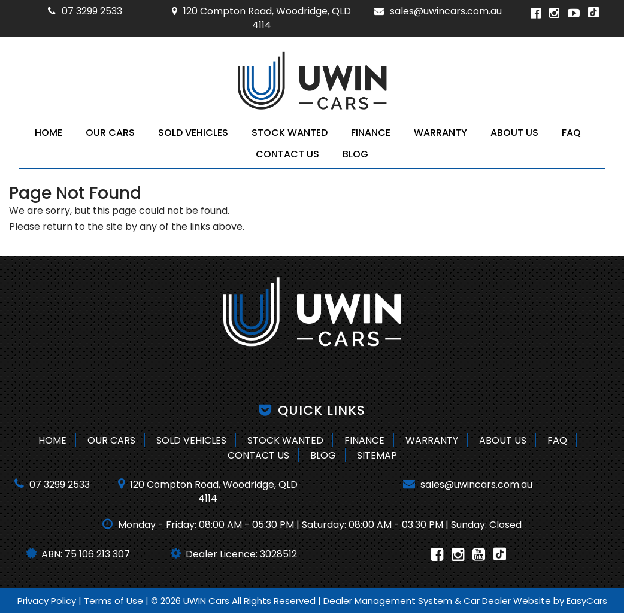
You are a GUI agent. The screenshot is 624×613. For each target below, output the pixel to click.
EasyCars (587, 600)
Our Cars (110, 132)
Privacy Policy (47, 600)
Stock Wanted (290, 132)
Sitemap (377, 455)
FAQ (571, 132)
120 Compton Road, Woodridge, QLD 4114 (261, 18)
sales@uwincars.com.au (438, 11)
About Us (514, 132)
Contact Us (287, 154)
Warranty (440, 132)
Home (48, 132)
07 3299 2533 (85, 11)
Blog (355, 154)
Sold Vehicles (193, 132)
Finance (370, 132)
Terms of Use (115, 600)
